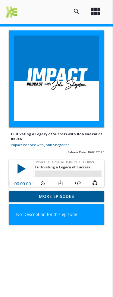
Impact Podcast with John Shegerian (40, 144)
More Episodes (56, 196)
